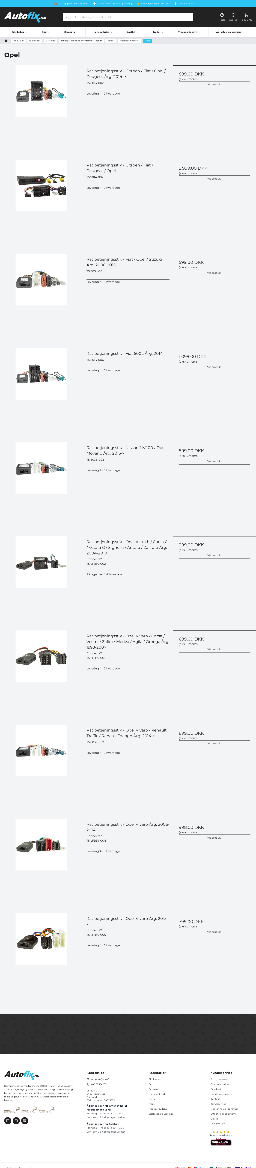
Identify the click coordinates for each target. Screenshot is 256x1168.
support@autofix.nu (102, 1079)
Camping (154, 1089)
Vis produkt (214, 84)
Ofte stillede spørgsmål (223, 1113)
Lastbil (152, 1099)
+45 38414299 (98, 1084)
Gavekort (215, 1089)
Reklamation (217, 1123)
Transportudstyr (158, 1109)
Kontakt (215, 1099)
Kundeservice (218, 1104)
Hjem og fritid (157, 1094)
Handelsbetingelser (221, 1094)
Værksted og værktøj (161, 1113)
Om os (214, 1118)
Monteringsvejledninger (224, 1109)
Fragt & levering (219, 1084)
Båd (151, 1084)
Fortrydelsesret (219, 1079)
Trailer (152, 1104)
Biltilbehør (155, 1079)
